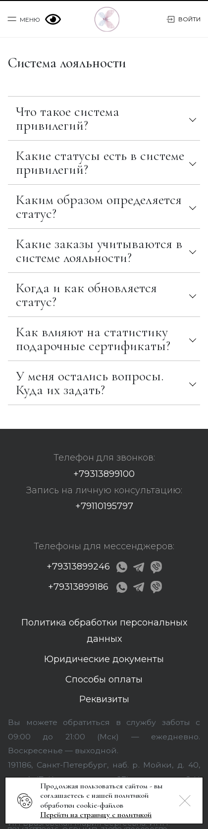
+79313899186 (78, 586)
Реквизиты (104, 699)
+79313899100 (104, 473)
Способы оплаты (104, 679)
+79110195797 (104, 506)
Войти (183, 19)
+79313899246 (78, 566)
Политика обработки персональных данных (104, 630)
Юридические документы (104, 659)
